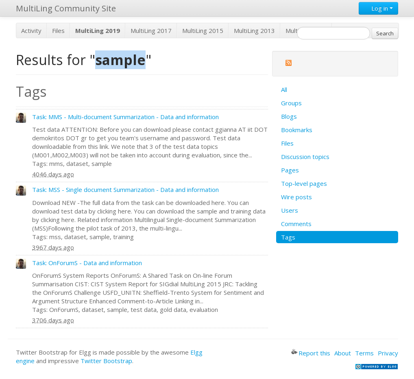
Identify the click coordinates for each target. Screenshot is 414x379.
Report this (310, 353)
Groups (291, 103)
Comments (296, 224)
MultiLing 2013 (254, 30)
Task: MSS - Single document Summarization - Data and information (125, 189)
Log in (378, 8)
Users (289, 210)
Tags (288, 237)
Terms (364, 353)
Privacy (388, 353)
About (342, 353)
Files (58, 30)
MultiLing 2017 (151, 30)
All (284, 89)
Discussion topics (305, 156)
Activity (31, 30)
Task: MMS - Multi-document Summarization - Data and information (125, 117)
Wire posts (296, 197)
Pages (290, 170)
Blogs (289, 116)
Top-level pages (304, 183)
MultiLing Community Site (66, 8)
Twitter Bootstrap (106, 361)
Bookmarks (296, 130)
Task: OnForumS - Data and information (87, 263)
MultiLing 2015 (202, 30)
